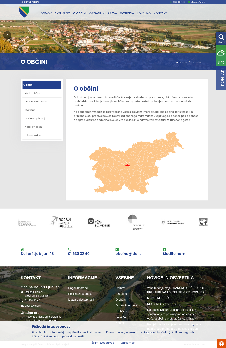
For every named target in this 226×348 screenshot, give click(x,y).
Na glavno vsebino (30, 2)
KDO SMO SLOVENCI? (162, 304)
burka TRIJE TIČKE (160, 298)
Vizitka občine (33, 93)
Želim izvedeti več (103, 343)
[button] (7, 35)
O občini (80, 13)
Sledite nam (174, 254)
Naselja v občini (33, 126)
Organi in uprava (103, 13)
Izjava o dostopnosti (81, 299)
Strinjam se (128, 343)
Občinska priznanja (35, 118)
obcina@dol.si (198, 2)
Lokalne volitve (33, 135)
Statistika (30, 110)
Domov (46, 13)
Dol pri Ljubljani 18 (37, 254)
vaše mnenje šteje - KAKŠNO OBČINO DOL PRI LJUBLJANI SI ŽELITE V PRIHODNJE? (176, 290)
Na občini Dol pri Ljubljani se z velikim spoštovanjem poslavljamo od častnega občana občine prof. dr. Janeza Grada (172, 314)
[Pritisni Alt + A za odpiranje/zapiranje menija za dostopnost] (221, 343)
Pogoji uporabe (78, 288)
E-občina (127, 13)
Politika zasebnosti (80, 293)
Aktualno (62, 13)
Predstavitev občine (36, 101)
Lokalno (144, 13)
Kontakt (160, 13)
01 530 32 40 (179, 2)
